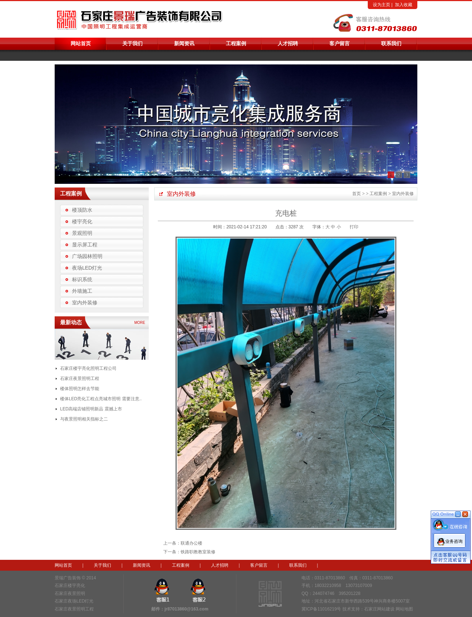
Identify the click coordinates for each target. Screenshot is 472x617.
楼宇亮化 (82, 221)
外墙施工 (82, 291)
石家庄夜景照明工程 (79, 378)
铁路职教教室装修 (198, 551)
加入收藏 (403, 4)
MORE (139, 323)
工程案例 (236, 43)
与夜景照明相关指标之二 (84, 419)
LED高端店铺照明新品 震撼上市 (91, 408)
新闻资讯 (184, 43)
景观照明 (82, 233)
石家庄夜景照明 (70, 593)
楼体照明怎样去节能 (79, 388)
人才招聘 (288, 43)
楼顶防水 (82, 210)
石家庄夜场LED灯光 (74, 601)
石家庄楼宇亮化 (70, 585)
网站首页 (81, 43)
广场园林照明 (87, 256)
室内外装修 (84, 302)
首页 (356, 193)
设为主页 (381, 4)
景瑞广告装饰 (68, 577)
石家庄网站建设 (379, 609)
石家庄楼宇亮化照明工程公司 (88, 368)
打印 (354, 226)
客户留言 (339, 43)
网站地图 (404, 609)
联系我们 (391, 43)
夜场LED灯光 (87, 268)
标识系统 (82, 279)
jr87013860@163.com (186, 609)
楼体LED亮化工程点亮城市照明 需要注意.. (101, 398)
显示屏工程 (84, 245)
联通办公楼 (191, 543)
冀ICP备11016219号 (321, 609)
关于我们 (132, 43)
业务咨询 (454, 538)
